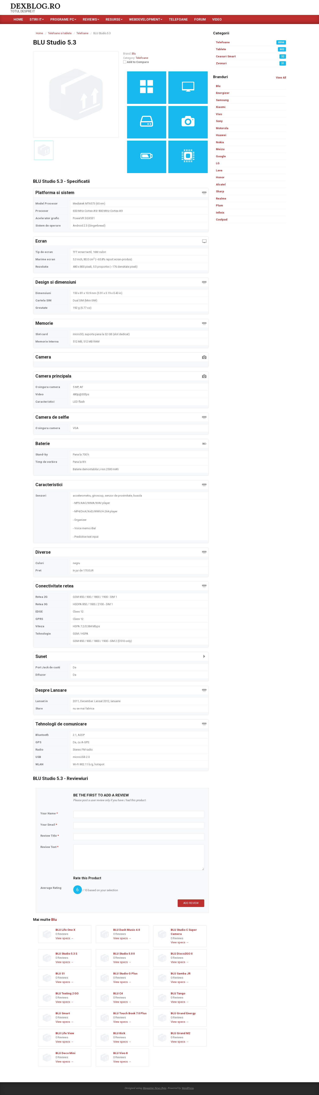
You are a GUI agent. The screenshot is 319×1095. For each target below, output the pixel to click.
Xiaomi (220, 107)
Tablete (251, 49)
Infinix (220, 212)
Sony (219, 121)
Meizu (220, 149)
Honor (220, 177)
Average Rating (50, 887)
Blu (54, 919)
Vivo (219, 114)
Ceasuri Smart (251, 56)
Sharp (220, 191)
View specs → (64, 938)
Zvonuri (251, 63)
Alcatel (221, 184)
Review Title (49, 835)
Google (221, 156)
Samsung (222, 100)
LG (218, 163)
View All (281, 77)
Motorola (222, 128)
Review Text (49, 847)
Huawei (221, 135)
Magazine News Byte (154, 1088)
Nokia (220, 142)
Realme (221, 198)
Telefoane (142, 57)
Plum (219, 205)
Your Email (48, 824)
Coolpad (221, 219)
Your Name (49, 813)
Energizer (223, 93)
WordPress (188, 1088)
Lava (219, 170)
